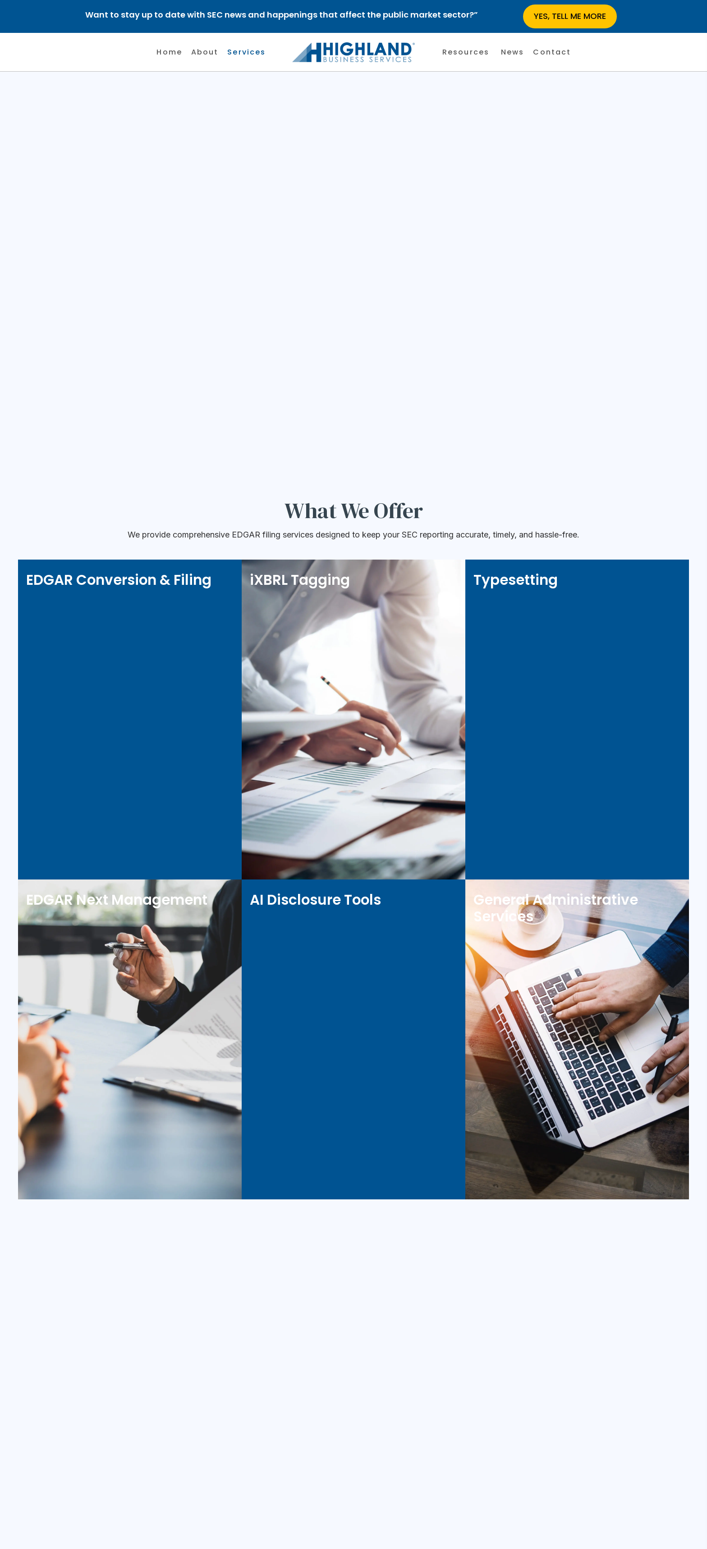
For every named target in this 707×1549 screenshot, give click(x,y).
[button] (570, 16)
